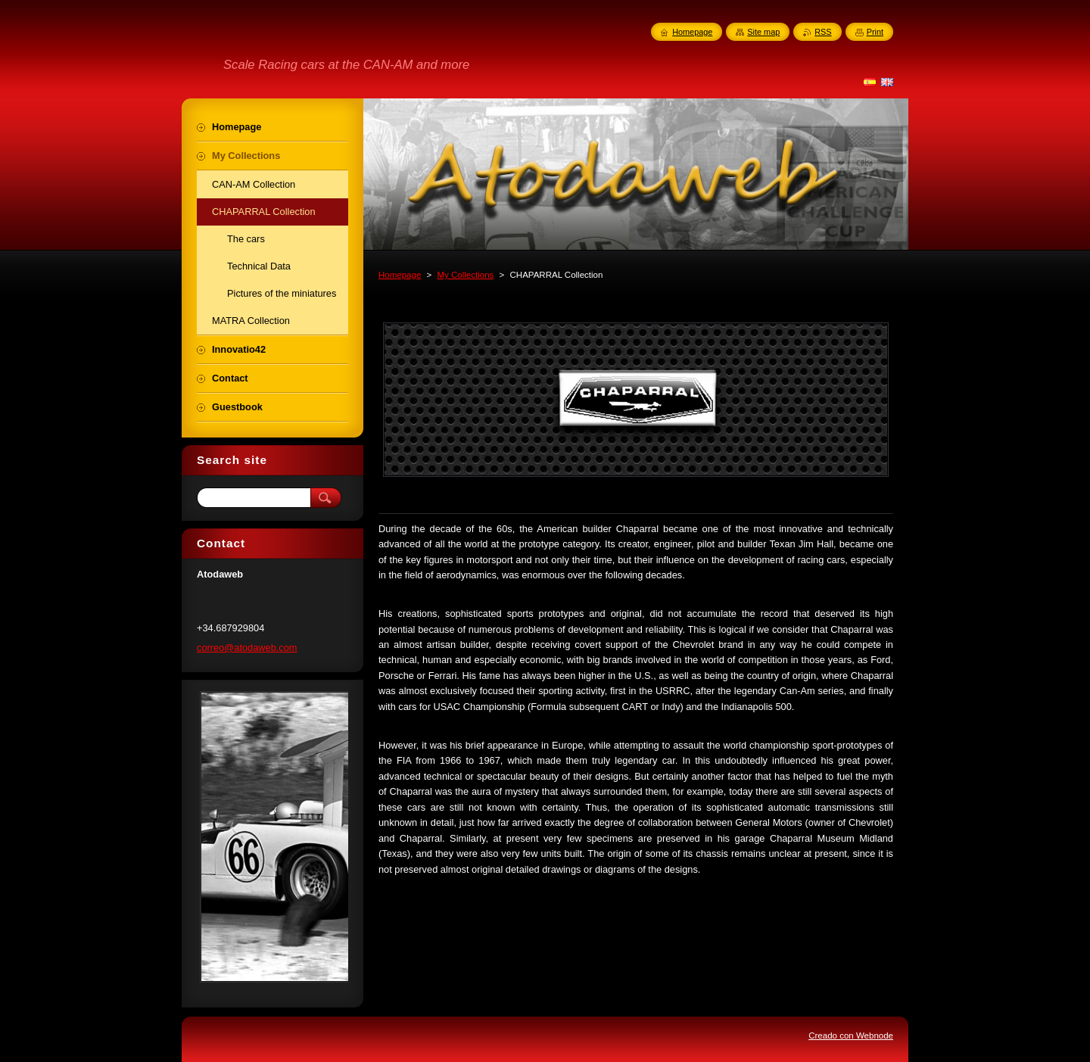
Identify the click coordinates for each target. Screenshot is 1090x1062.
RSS (822, 31)
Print (875, 31)
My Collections (465, 274)
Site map (763, 31)
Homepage (399, 274)
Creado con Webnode (850, 1035)
